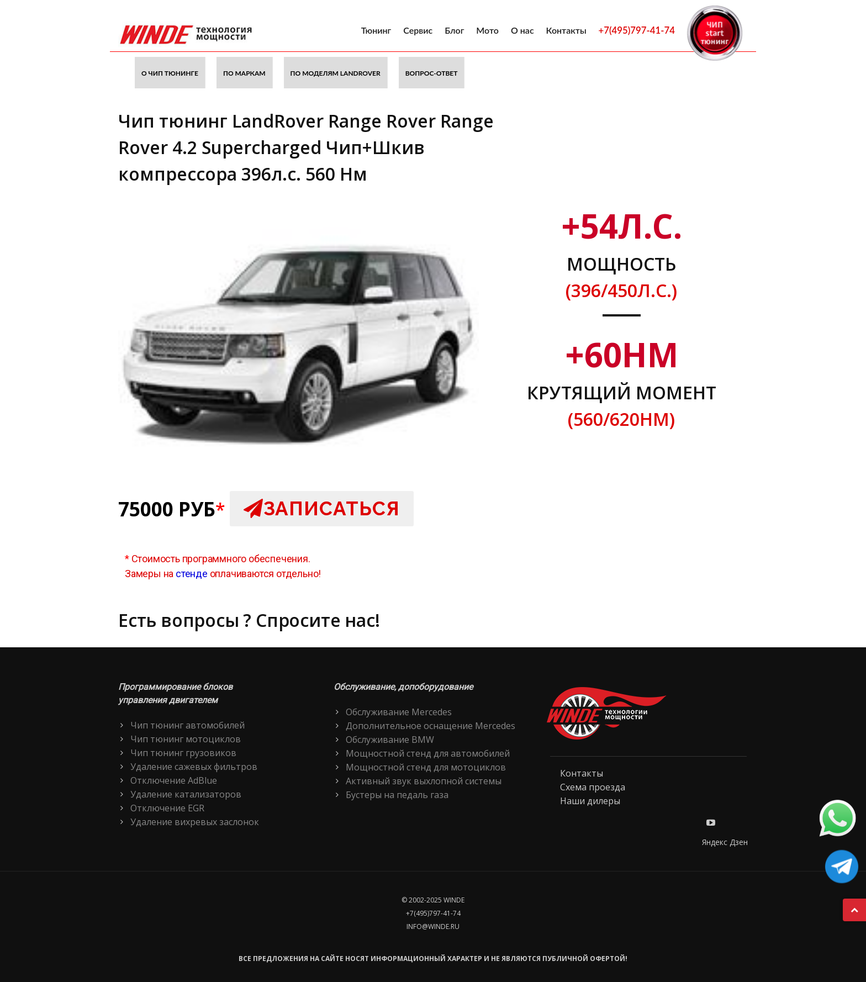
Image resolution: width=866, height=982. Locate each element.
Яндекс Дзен (725, 842)
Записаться (322, 508)
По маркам (244, 73)
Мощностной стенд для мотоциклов (426, 767)
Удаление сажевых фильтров (193, 767)
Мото (487, 30)
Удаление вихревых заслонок (194, 822)
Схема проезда (592, 787)
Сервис (417, 30)
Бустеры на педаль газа (397, 795)
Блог (454, 30)
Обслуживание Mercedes (399, 712)
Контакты (566, 30)
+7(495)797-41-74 (637, 30)
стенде (192, 573)
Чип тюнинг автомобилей (187, 725)
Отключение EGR (167, 808)
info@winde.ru (433, 926)
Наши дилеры (590, 801)
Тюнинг (376, 30)
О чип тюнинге (169, 73)
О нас (522, 30)
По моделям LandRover (336, 73)
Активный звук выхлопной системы (423, 781)
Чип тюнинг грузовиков (183, 753)
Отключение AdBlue (173, 780)
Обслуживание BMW (390, 739)
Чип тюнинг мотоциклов (185, 739)
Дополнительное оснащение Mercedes (430, 726)
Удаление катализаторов (185, 794)
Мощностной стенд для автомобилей (428, 753)
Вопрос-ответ (431, 73)
